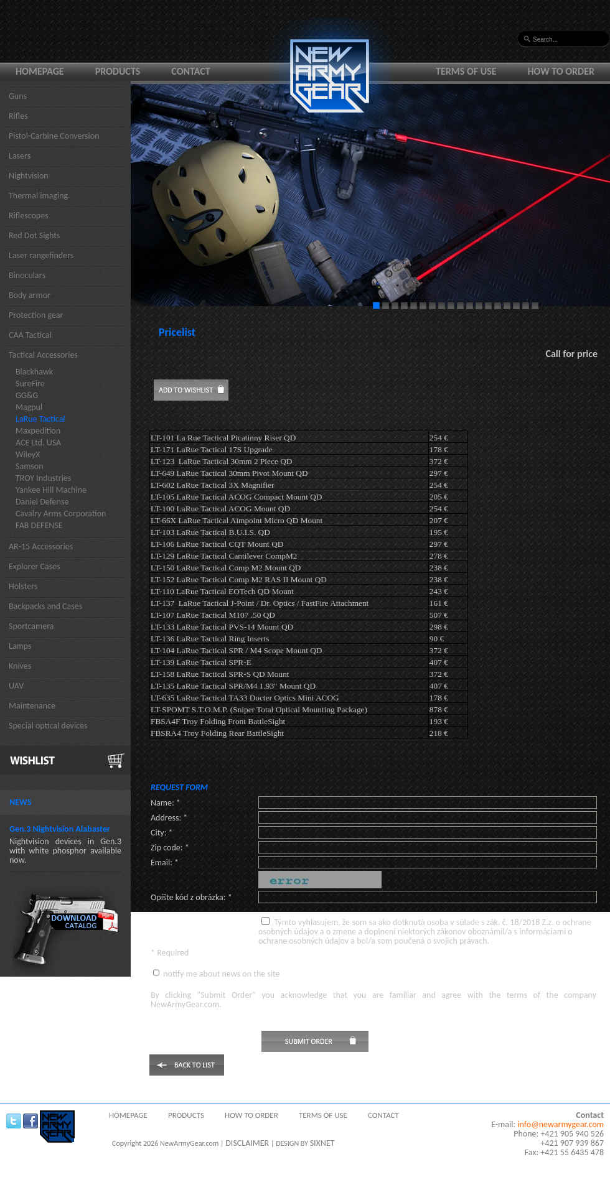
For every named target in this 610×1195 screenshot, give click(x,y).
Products (118, 71)
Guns (18, 96)
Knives (20, 666)
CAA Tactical (30, 335)
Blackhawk (34, 371)
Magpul (29, 407)
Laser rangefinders (41, 255)
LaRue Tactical (40, 419)
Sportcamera (31, 626)
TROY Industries (43, 478)
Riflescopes (29, 215)
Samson (30, 466)
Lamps (20, 646)
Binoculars (27, 275)
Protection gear (36, 315)
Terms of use (466, 71)
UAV (16, 685)
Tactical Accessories (43, 355)
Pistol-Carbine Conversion (54, 136)
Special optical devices (48, 725)
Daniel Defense (42, 501)
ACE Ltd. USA (38, 442)
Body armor (29, 295)
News (20, 802)
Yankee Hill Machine (51, 490)
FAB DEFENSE (39, 525)
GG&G (27, 395)
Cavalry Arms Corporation (61, 513)
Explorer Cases (34, 566)
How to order (561, 71)
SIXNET (322, 1143)
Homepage (40, 71)
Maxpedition (38, 430)
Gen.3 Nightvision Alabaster (59, 829)
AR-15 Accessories (41, 546)
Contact (190, 71)
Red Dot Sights (34, 235)
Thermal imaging (38, 195)
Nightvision (29, 175)
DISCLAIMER (247, 1143)
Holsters (23, 586)
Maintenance (32, 705)
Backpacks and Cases (45, 606)
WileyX (28, 454)
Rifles (18, 116)
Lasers (19, 155)
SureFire (30, 383)
